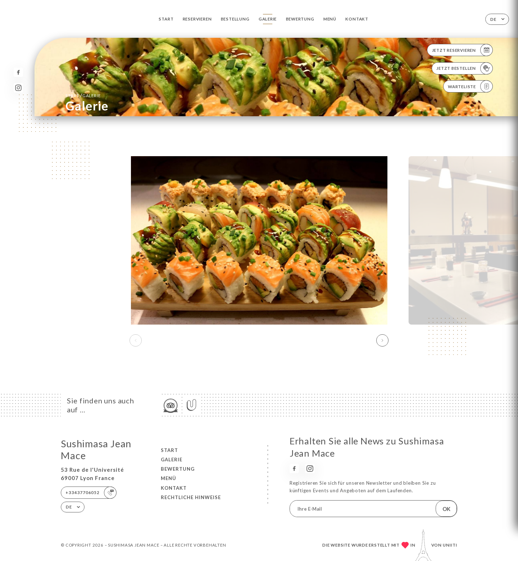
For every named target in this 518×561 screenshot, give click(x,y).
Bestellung (235, 19)
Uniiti (450, 545)
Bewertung (300, 19)
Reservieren (197, 19)
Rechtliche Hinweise (191, 497)
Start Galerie (82, 95)
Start (166, 19)
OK (446, 509)
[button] (382, 340)
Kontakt (356, 19)
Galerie (268, 19)
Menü (329, 19)
